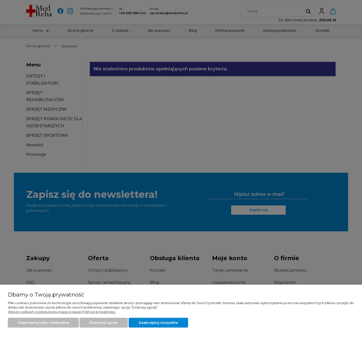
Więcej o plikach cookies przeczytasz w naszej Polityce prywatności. (62, 312)
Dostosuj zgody (104, 322)
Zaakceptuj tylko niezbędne (43, 322)
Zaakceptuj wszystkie (158, 322)
